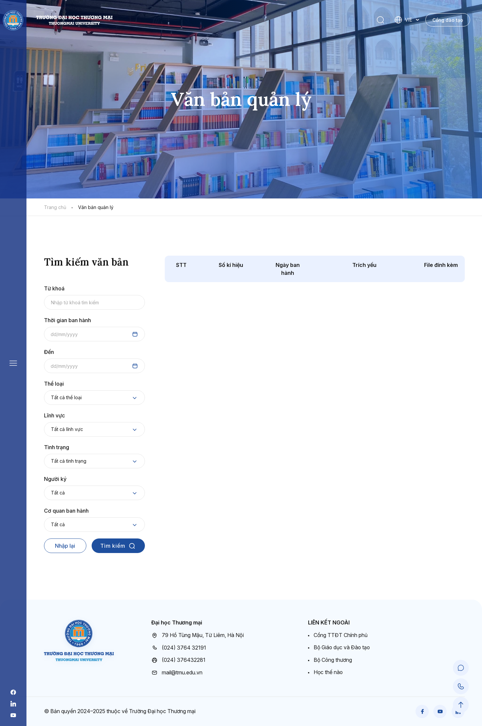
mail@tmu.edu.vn (176, 672)
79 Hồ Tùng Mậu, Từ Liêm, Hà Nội (197, 635)
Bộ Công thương (333, 660)
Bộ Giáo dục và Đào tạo (343, 647)
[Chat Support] (461, 668)
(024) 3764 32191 (178, 647)
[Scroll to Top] (461, 705)
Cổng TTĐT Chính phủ (341, 635)
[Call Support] (461, 686)
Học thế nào (328, 672)
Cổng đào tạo (447, 20)
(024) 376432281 (178, 660)
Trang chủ (55, 207)
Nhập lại (65, 545)
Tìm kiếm (118, 546)
